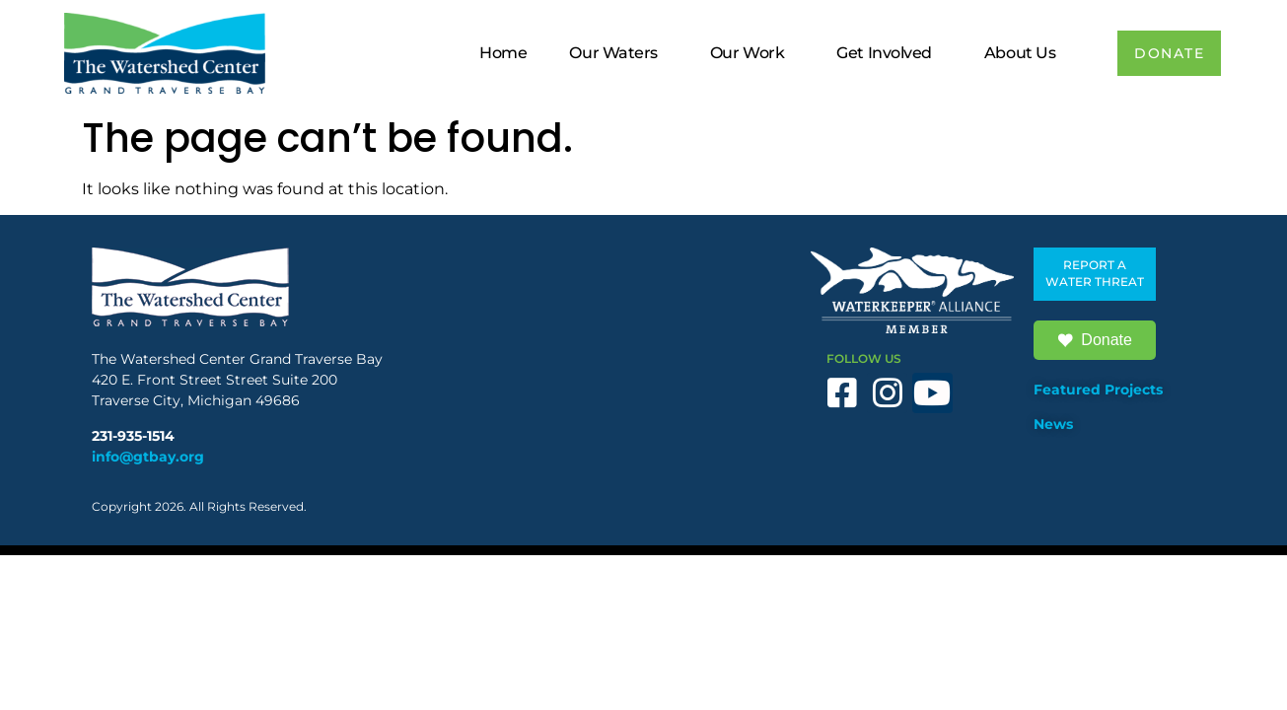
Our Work (744, 53)
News (1053, 424)
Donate (1094, 340)
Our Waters (610, 53)
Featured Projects (1098, 389)
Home (495, 52)
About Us (1016, 53)
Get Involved (881, 53)
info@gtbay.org (148, 456)
